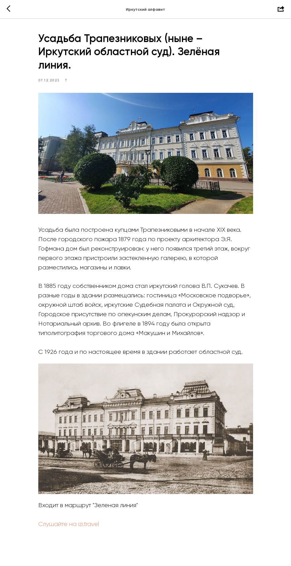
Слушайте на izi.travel (68, 524)
